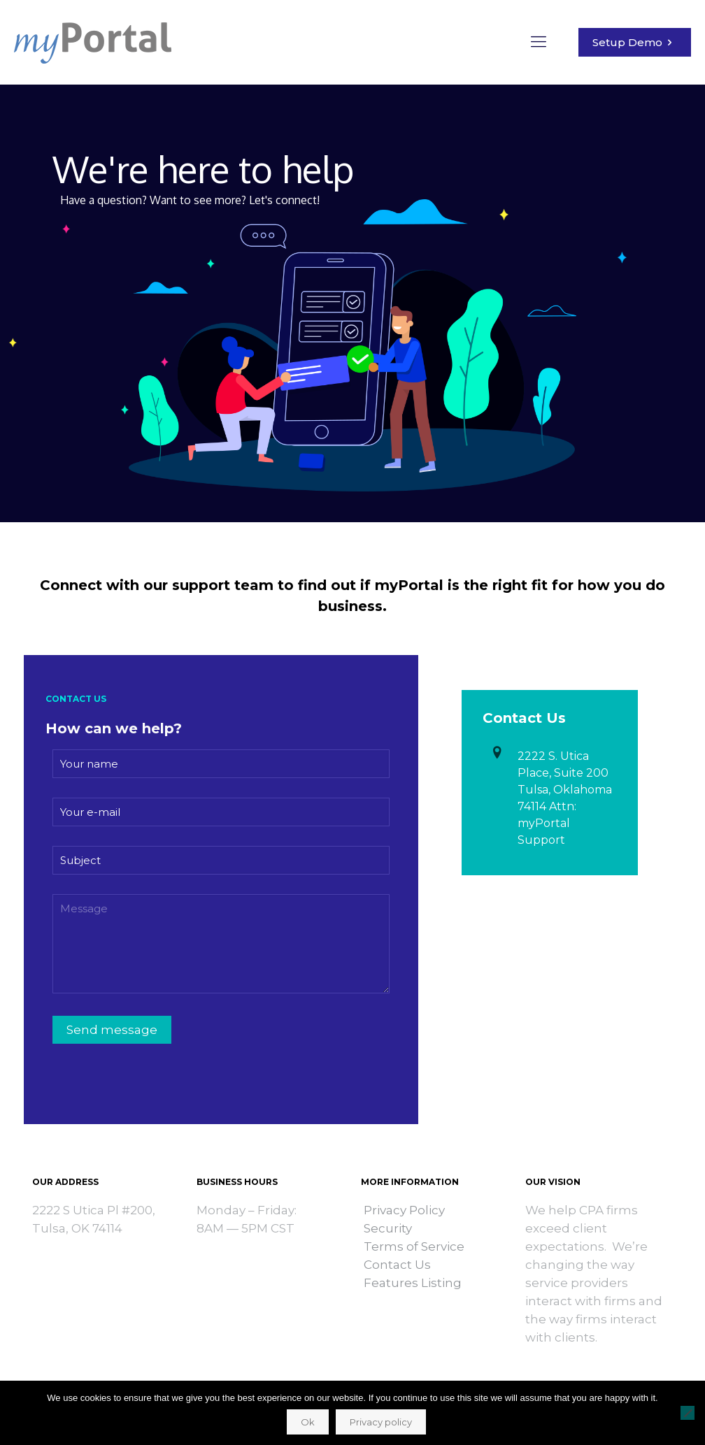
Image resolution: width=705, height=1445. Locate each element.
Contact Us (397, 1265)
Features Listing (411, 1283)
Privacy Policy (404, 1210)
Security (388, 1228)
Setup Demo (634, 42)
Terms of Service (414, 1246)
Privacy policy (381, 1422)
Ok (308, 1422)
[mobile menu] (538, 42)
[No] (688, 1413)
